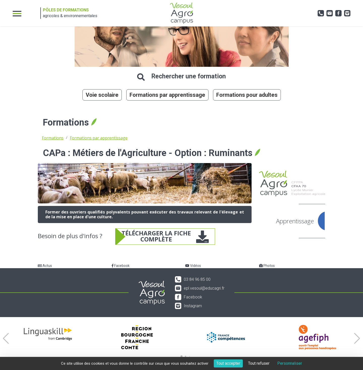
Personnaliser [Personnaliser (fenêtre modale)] (289, 363)
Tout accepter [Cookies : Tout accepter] (228, 363)
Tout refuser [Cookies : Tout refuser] (258, 363)
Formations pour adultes (247, 95)
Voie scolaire (102, 95)
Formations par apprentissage (167, 95)
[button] (6, 338)
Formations (53, 138)
